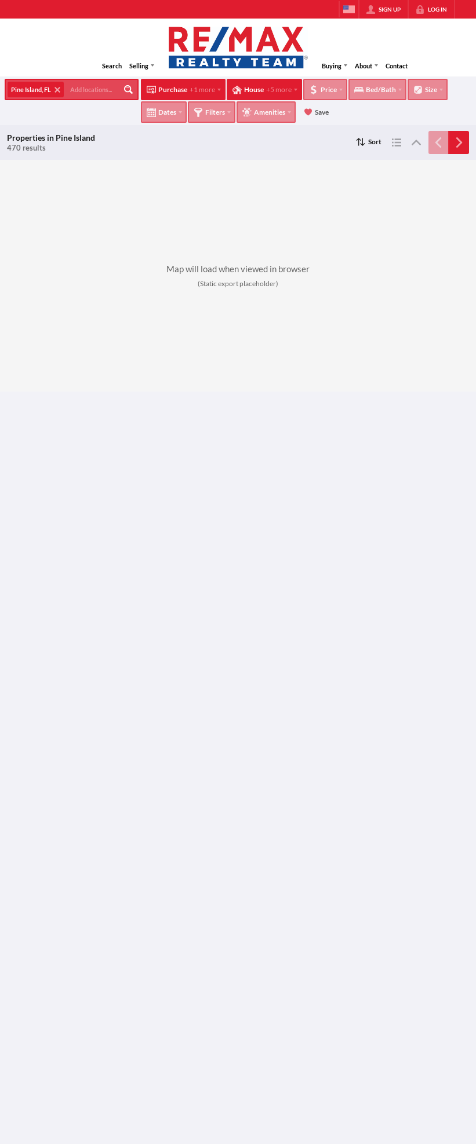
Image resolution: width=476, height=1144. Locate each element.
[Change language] (349, 9)
